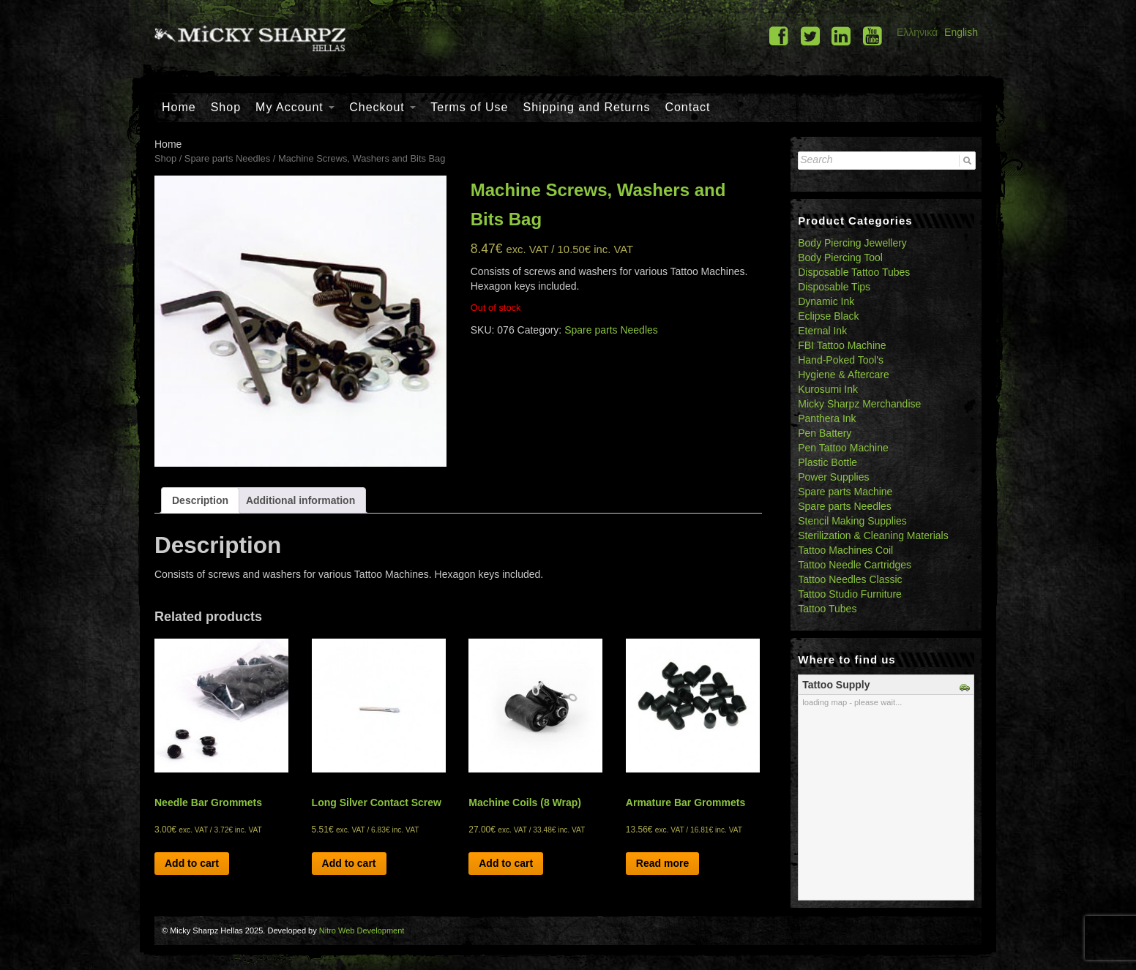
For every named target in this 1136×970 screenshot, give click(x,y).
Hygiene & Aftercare (843, 374)
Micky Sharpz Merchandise (859, 404)
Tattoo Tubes (827, 608)
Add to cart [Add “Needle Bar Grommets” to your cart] (192, 863)
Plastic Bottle (827, 462)
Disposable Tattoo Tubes (854, 272)
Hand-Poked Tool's (840, 360)
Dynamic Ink (826, 301)
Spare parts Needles (227, 158)
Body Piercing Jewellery (852, 243)
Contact (687, 107)
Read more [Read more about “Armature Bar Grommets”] (662, 863)
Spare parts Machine (845, 491)
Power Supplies (833, 477)
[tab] (200, 500)
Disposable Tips (834, 287)
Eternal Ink (822, 331)
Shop (226, 107)
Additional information (300, 500)
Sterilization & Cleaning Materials (873, 535)
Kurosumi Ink (828, 389)
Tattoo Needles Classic (850, 579)
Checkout (382, 107)
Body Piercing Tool (840, 257)
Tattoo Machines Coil (845, 550)
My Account (295, 107)
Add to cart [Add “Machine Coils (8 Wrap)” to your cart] (506, 863)
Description (200, 500)
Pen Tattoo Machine (843, 448)
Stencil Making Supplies (852, 521)
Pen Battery (824, 433)
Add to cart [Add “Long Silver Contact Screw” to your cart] (349, 863)
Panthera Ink (827, 418)
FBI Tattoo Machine (842, 345)
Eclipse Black (828, 316)
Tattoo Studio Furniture (850, 594)
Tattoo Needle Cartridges (854, 565)
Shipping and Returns (587, 107)
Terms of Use (469, 107)
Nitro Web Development (362, 930)
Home (179, 107)
